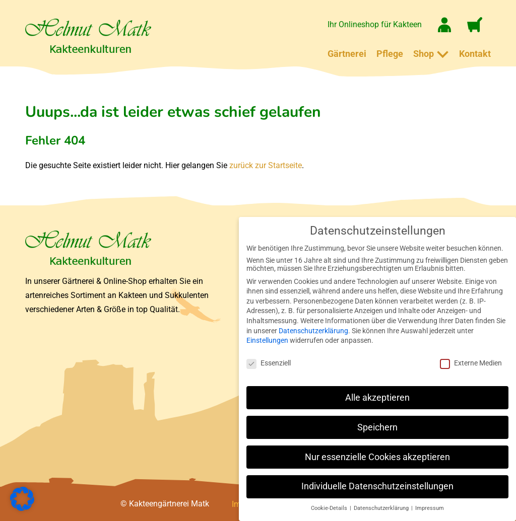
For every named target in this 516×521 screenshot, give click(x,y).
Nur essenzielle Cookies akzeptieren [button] (377, 457)
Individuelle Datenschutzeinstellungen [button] (377, 486)
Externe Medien (471, 363)
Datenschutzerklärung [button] (382, 508)
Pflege (389, 53)
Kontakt (475, 53)
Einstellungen (267, 340)
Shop (423, 53)
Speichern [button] (377, 427)
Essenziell (268, 363)
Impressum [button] (429, 508)
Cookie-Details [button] (330, 508)
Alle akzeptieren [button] (377, 398)
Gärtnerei (347, 53)
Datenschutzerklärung (313, 331)
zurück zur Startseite (265, 165)
